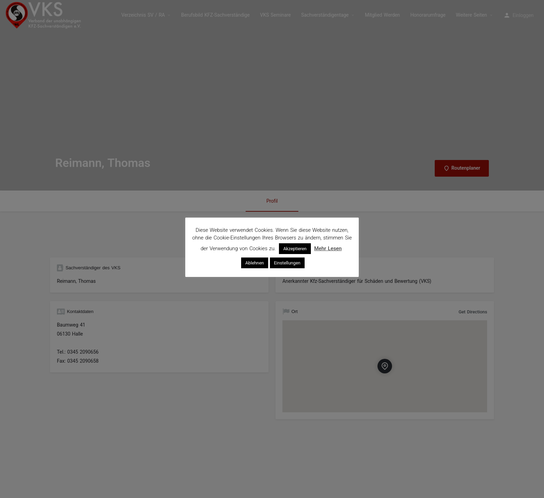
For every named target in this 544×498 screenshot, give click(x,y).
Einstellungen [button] (287, 262)
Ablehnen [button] (254, 262)
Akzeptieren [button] (294, 248)
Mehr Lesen (328, 248)
